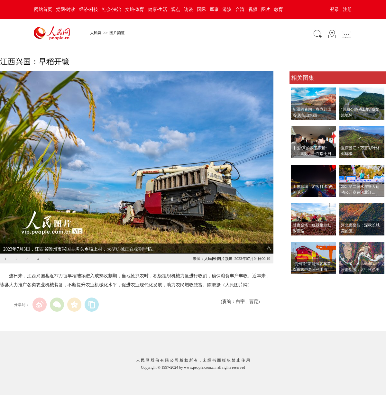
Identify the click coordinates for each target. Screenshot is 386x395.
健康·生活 (157, 9)
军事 (214, 9)
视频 (252, 9)
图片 (265, 9)
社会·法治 (111, 9)
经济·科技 (88, 9)
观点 (175, 9)
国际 (201, 9)
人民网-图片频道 (218, 258)
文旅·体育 (134, 9)
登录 (334, 9)
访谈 (188, 9)
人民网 (96, 33)
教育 (278, 9)
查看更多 (299, 280)
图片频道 (117, 33)
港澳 (227, 9)
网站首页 (43, 9)
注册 (347, 9)
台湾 (239, 9)
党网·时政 (65, 9)
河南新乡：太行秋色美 (360, 269)
